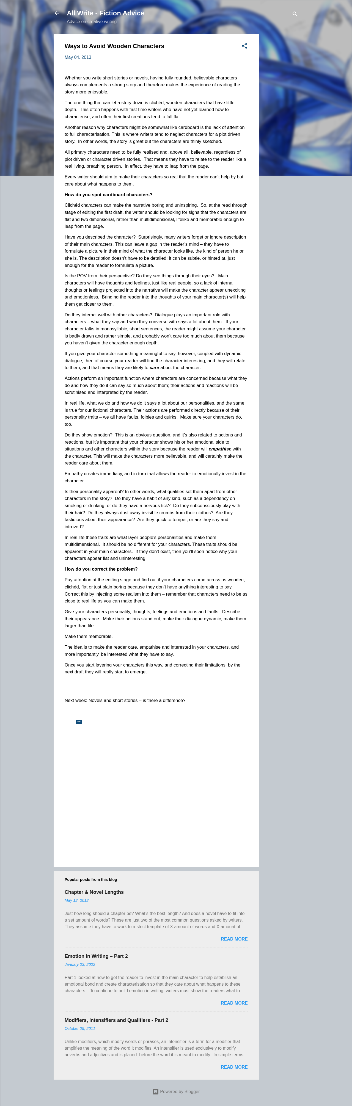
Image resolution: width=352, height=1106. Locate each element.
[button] (244, 47)
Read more (234, 939)
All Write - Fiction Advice (105, 13)
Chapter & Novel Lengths (94, 892)
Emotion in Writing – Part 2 (96, 956)
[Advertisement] (280, 116)
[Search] (295, 15)
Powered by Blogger (176, 1091)
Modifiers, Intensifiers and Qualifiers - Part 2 (116, 1020)
